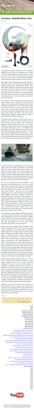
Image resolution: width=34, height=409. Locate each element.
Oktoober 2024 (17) (28, 314)
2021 (31, 371)
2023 (31, 368)
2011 (31, 389)
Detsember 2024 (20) (27, 311)
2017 (31, 378)
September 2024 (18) (27, 316)
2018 (31, 376)
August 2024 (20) (28, 318)
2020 (31, 373)
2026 (31, 305)
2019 (31, 375)
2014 (31, 383)
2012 (31, 387)
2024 (31, 309)
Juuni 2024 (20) (29, 321)
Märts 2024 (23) (29, 326)
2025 (31, 307)
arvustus (3, 295)
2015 (31, 382)
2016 (31, 380)
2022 (31, 370)
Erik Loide (3, 21)
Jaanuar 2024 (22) (28, 366)
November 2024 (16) (27, 312)
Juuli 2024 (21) (29, 319)
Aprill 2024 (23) (29, 324)
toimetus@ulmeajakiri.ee (24, 302)
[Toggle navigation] (3, 12)
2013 (31, 385)
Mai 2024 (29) (29, 323)
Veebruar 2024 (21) (28, 328)
